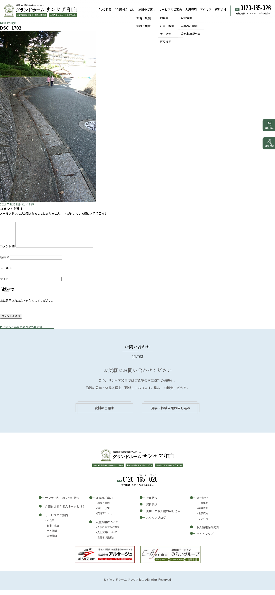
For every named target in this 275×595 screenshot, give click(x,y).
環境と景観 (143, 18)
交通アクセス (104, 518)
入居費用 (191, 9)
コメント (7, 251)
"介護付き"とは (125, 9)
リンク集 (203, 523)
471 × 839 (27, 204)
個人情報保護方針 (207, 532)
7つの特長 (104, 9)
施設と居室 (143, 26)
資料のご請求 (104, 412)
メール (6, 273)
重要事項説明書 (190, 34)
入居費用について (107, 527)
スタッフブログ (156, 522)
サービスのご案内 (170, 9)
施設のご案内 (147, 9)
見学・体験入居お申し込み (170, 412)
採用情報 (203, 513)
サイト (4, 283)
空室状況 (151, 503)
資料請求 (151, 509)
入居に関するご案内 (108, 532)
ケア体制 (165, 34)
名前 (4, 262)
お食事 (164, 18)
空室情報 (186, 18)
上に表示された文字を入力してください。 (27, 305)
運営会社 (220, 9)
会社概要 (202, 503)
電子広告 (203, 518)
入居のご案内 (189, 26)
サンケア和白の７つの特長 (62, 503)
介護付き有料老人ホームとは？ (65, 511)
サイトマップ (205, 538)
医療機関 (165, 42)
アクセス (206, 9)
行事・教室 (167, 26)
